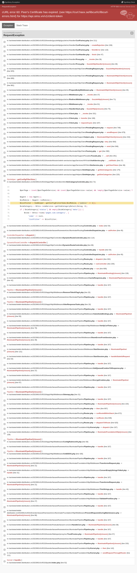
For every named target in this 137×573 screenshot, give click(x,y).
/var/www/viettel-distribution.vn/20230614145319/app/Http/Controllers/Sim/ (49, 182)
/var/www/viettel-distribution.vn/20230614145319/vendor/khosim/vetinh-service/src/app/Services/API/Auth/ (57, 161)
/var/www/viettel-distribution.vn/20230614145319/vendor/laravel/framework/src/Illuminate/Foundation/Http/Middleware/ (63, 326)
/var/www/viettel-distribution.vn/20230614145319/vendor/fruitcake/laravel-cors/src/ (47, 525)
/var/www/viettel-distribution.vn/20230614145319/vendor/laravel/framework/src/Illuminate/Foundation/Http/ (54, 427)
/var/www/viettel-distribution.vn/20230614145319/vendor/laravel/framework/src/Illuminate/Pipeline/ (52, 273)
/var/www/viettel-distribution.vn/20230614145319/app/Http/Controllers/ (48, 238)
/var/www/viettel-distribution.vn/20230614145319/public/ (35, 563)
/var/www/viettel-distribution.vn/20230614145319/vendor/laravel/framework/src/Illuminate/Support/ (51, 137)
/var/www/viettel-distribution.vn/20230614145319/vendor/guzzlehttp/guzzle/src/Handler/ (49, 41)
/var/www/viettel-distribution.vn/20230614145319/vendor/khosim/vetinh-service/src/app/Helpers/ (52, 170)
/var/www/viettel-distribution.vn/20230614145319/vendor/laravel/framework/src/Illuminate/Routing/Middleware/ (61, 314)
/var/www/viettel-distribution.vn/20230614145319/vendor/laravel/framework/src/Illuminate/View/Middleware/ (62, 337)
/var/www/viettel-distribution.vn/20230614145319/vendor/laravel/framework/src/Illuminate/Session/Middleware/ (58, 349)
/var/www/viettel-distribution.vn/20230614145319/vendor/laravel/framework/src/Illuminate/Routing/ (52, 226)
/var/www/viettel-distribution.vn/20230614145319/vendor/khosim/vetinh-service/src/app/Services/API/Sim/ (56, 165)
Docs (128, 2)
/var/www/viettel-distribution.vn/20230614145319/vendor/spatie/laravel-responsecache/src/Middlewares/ (57, 278)
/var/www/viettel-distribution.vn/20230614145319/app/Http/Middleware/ (46, 292)
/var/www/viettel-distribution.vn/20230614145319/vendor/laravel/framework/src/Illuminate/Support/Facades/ (55, 156)
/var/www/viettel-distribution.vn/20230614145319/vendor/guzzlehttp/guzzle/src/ (51, 90)
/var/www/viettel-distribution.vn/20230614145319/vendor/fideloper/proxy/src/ (45, 534)
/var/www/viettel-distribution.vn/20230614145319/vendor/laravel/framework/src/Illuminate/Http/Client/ (56, 69)
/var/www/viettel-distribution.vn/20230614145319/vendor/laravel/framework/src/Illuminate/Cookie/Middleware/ (66, 368)
